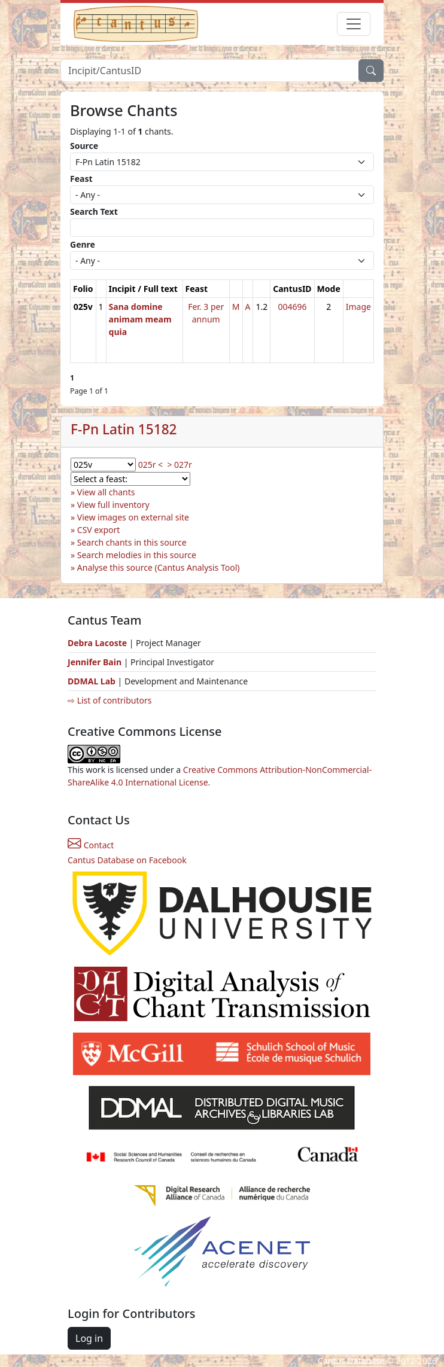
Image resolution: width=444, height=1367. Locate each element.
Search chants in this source (132, 542)
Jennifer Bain (96, 662)
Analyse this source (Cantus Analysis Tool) (158, 567)
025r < (150, 464)
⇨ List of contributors (109, 700)
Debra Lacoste (97, 643)
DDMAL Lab (91, 681)
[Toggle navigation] (353, 24)
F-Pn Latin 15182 (124, 429)
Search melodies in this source (136, 555)
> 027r (179, 464)
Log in (89, 1338)
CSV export (98, 529)
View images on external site (133, 517)
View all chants (106, 492)
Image (358, 306)
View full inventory (113, 504)
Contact (91, 845)
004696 (292, 306)
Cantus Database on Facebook (127, 860)
